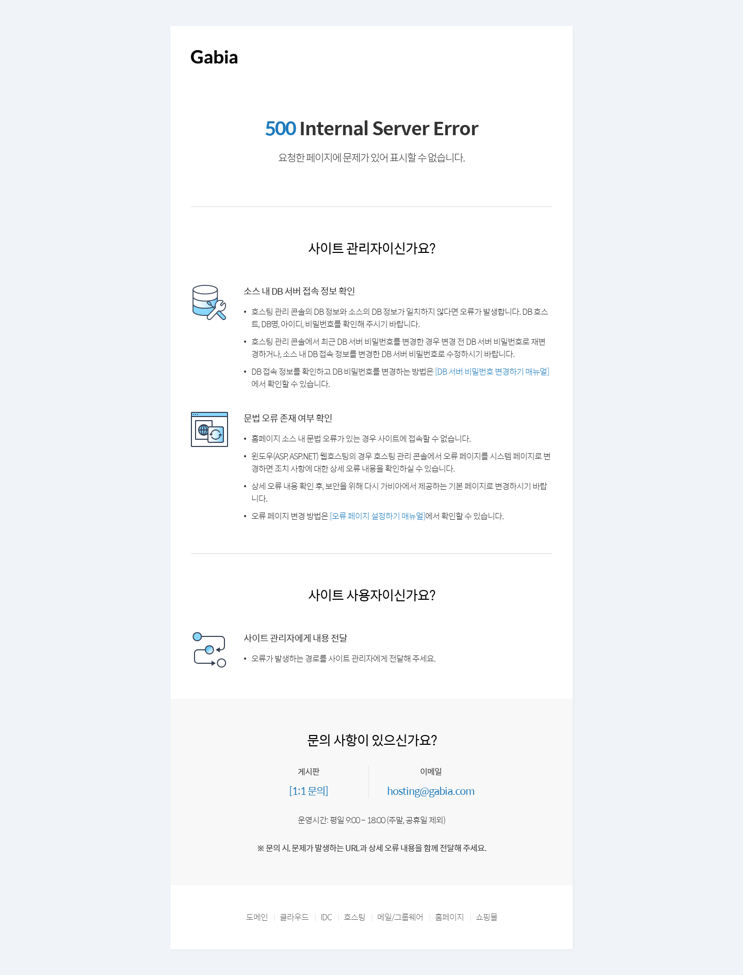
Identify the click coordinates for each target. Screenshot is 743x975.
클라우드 (294, 916)
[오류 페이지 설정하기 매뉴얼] (377, 515)
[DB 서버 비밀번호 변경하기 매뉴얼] (492, 371)
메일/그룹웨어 (400, 916)
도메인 (257, 916)
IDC (326, 916)
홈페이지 (449, 916)
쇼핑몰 (486, 916)
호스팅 (354, 916)
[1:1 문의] (308, 790)
